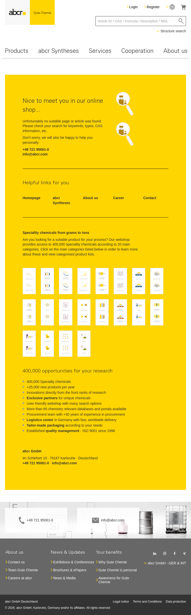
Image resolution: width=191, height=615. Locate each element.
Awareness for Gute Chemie (113, 580)
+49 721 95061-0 (40, 520)
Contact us (16, 562)
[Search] (181, 21)
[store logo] (30, 12)
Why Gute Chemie (112, 562)
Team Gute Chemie (23, 570)
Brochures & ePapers (69, 570)
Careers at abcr (20, 578)
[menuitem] (16, 52)
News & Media (64, 578)
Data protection (176, 601)
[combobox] (141, 21)
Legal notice (121, 601)
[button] (170, 6)
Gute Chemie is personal (117, 570)
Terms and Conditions (147, 601)
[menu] (95, 52)
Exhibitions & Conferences (73, 562)
